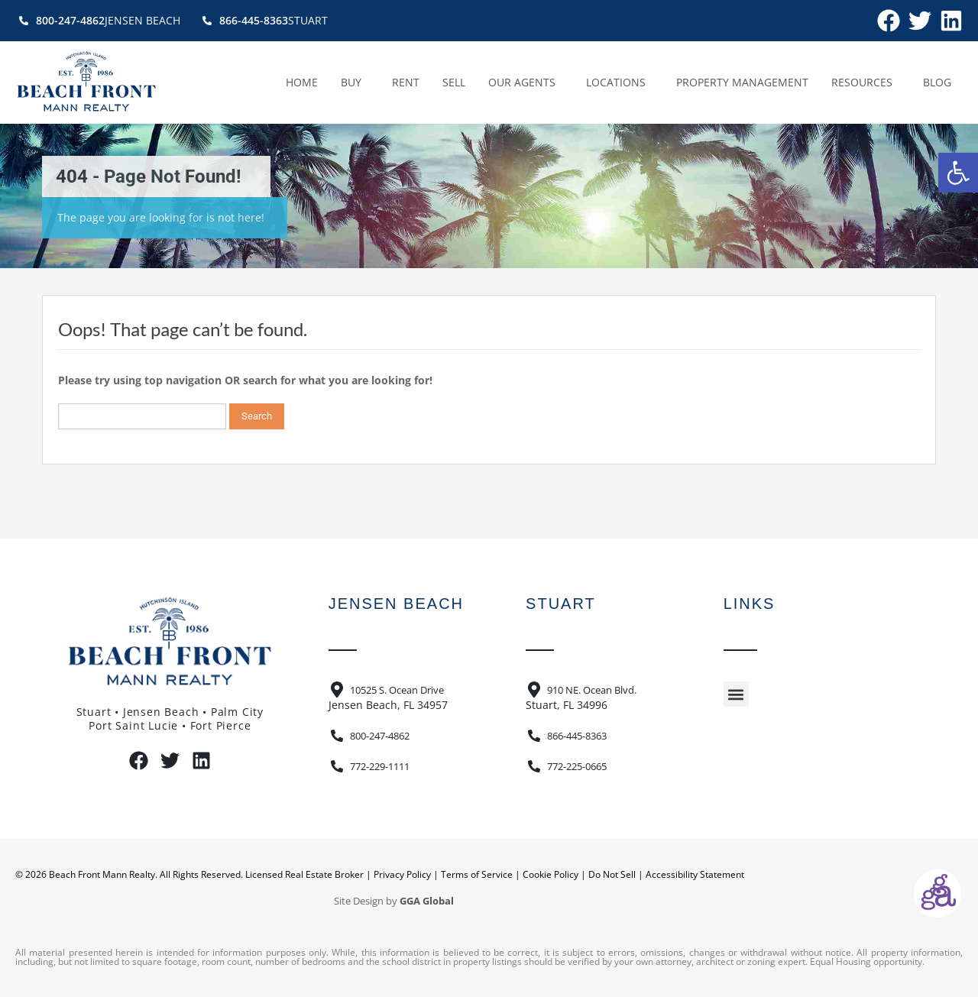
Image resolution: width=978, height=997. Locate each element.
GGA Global (427, 901)
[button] (958, 173)
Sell (453, 82)
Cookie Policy (550, 874)
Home (302, 82)
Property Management (742, 82)
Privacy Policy (402, 874)
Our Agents (525, 82)
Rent (405, 82)
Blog (937, 82)
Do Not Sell (612, 874)
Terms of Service (477, 874)
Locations (619, 82)
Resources (865, 82)
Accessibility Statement (695, 874)
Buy (355, 82)
